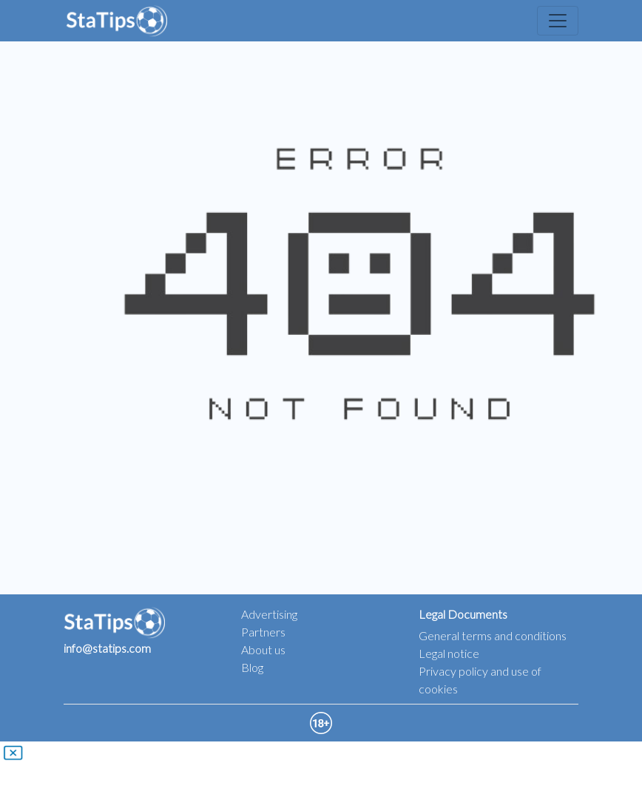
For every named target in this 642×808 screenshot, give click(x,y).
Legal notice (449, 653)
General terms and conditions (493, 635)
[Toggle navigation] (557, 20)
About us (263, 649)
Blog (252, 667)
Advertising (269, 614)
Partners (263, 632)
